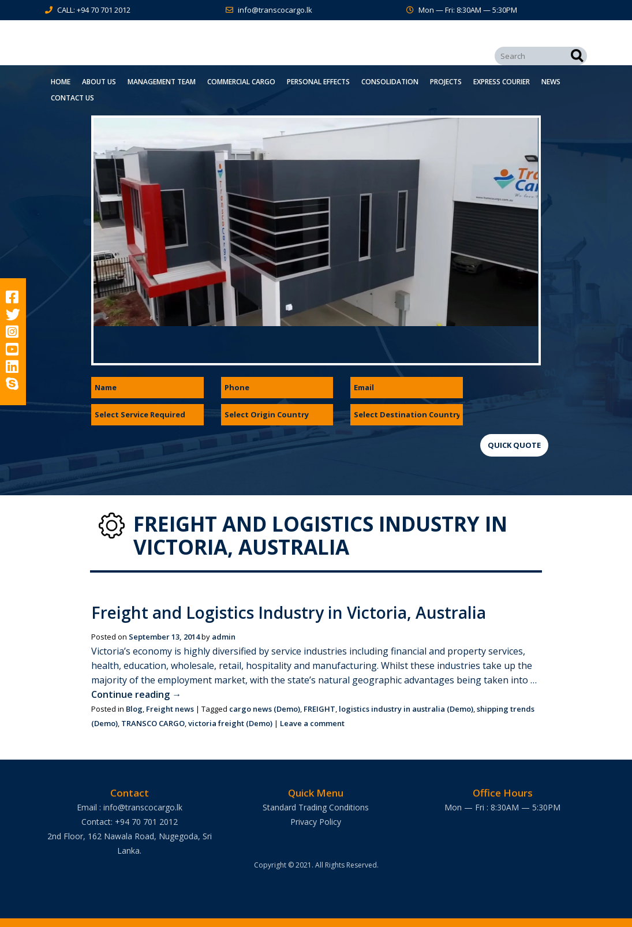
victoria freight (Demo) (230, 723)
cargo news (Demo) (264, 709)
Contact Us (72, 98)
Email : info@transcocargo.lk (129, 807)
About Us (99, 82)
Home (60, 82)
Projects (446, 82)
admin (223, 636)
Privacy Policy (315, 821)
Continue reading (136, 694)
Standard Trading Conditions (316, 807)
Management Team (162, 82)
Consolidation (389, 82)
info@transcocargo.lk (275, 10)
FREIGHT (319, 709)
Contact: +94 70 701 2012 (129, 821)
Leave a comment (312, 723)
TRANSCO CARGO (153, 723)
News (550, 82)
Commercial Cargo (241, 82)
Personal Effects (318, 82)
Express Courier (501, 82)
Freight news (170, 709)
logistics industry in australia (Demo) (406, 709)
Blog (134, 709)
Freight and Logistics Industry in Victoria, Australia (288, 612)
